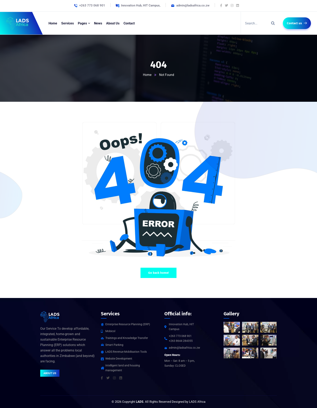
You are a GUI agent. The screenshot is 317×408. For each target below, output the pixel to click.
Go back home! (158, 273)
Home (147, 75)
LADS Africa (197, 402)
